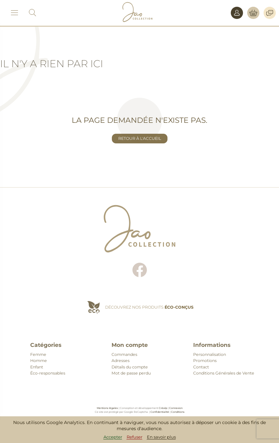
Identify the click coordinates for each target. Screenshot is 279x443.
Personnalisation (209, 354)
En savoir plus (161, 436)
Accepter (113, 436)
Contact (201, 367)
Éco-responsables (47, 373)
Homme (38, 360)
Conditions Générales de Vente (223, 373)
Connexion (176, 408)
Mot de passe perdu (131, 373)
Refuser (134, 436)
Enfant (36, 367)
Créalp (163, 408)
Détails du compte (130, 367)
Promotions (205, 360)
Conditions (177, 411)
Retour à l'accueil (139, 138)
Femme (38, 354)
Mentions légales (107, 408)
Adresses (121, 360)
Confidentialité (159, 411)
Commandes (124, 354)
